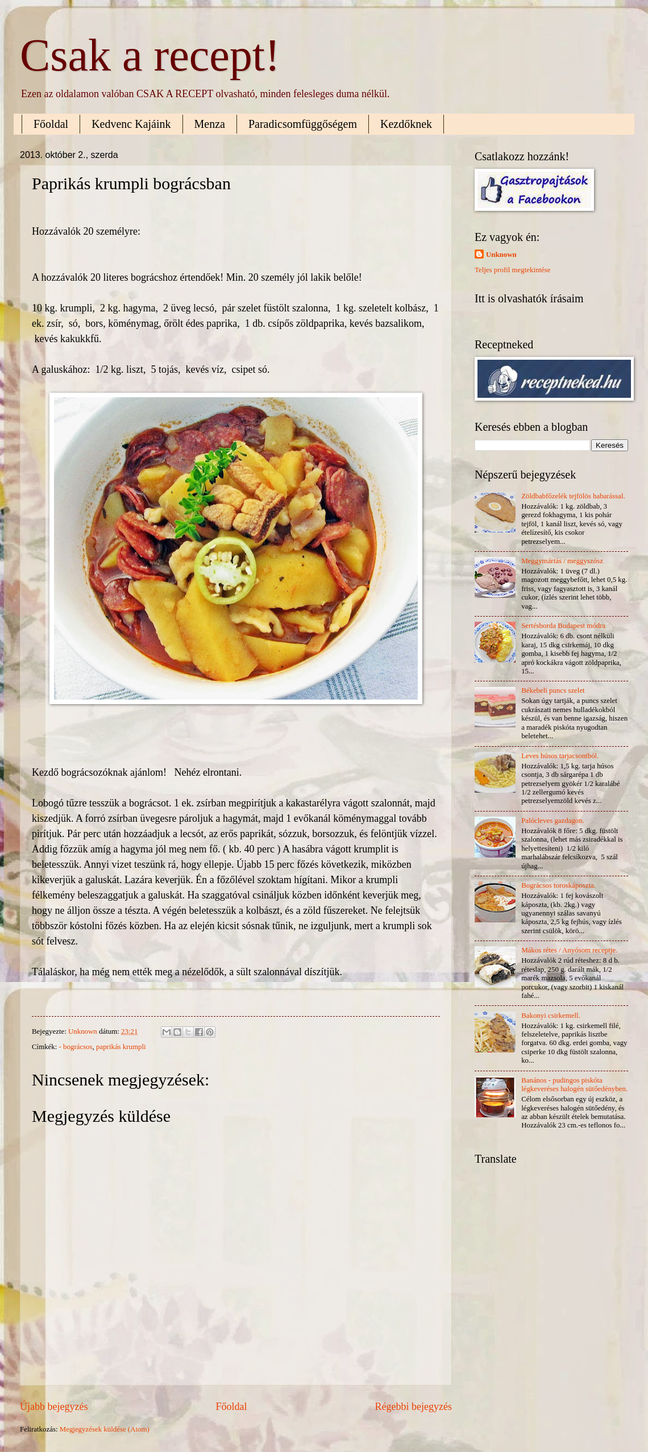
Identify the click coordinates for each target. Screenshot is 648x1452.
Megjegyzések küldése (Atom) (104, 1429)
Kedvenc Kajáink (131, 124)
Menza (209, 124)
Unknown (501, 255)
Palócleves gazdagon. (552, 821)
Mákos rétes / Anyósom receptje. (569, 950)
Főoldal (51, 124)
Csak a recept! (150, 55)
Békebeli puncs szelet (553, 690)
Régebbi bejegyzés (413, 1406)
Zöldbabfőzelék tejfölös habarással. (573, 496)
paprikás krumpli (121, 1047)
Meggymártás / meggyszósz (562, 561)
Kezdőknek (406, 124)
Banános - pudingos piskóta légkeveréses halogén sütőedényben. (574, 1084)
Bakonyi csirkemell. (550, 1016)
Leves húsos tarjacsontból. (560, 756)
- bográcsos (76, 1047)
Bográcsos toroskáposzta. (558, 885)
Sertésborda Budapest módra (563, 626)
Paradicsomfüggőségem (302, 124)
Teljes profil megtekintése (513, 270)
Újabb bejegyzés (54, 1406)
